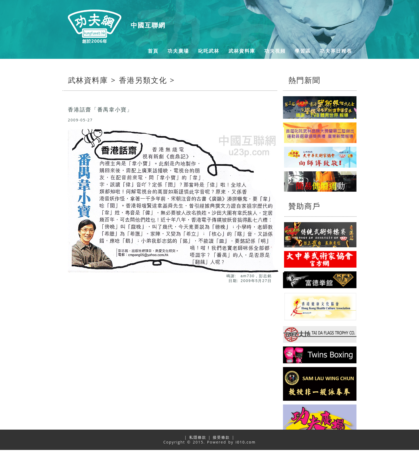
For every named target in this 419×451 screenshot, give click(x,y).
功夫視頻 (275, 51)
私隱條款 (197, 437)
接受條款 (221, 437)
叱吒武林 (208, 51)
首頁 (153, 51)
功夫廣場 (178, 51)
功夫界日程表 (336, 51)
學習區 (303, 51)
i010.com (245, 442)
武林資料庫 (241, 51)
